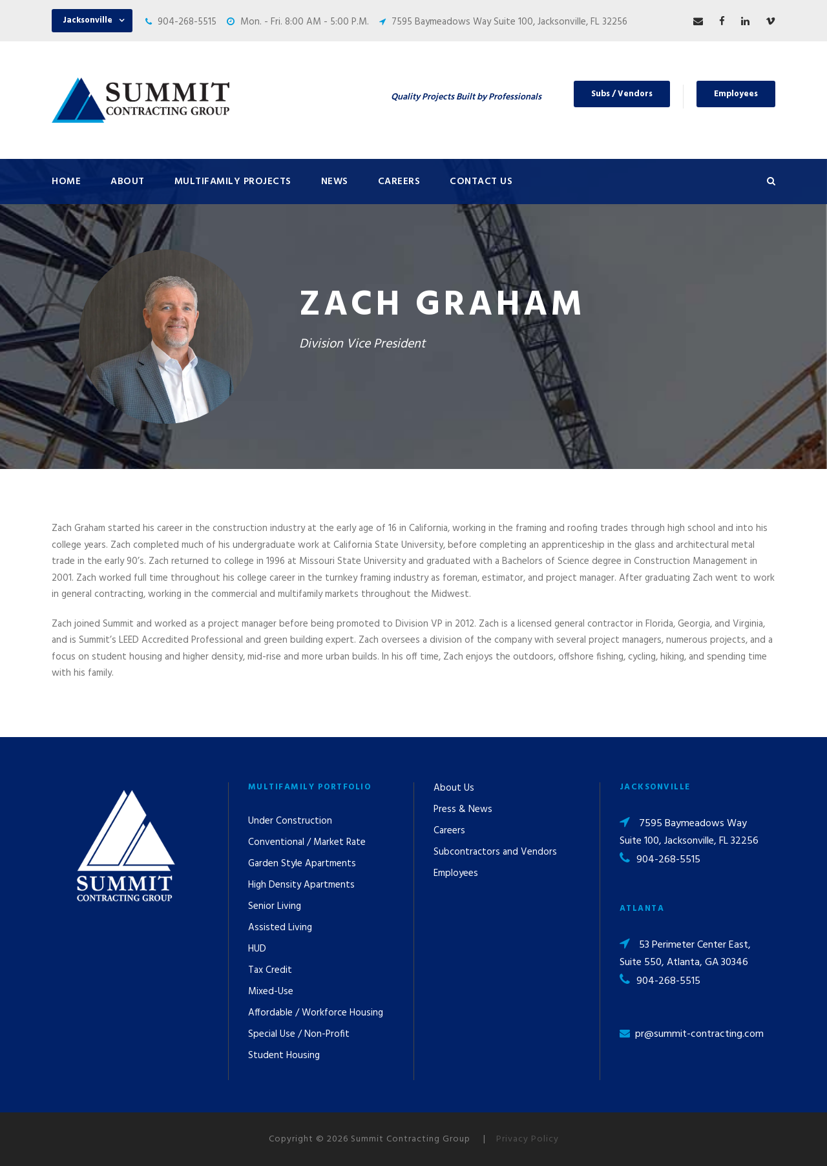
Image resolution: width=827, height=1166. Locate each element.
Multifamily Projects (232, 181)
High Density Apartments (301, 885)
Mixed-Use (270, 991)
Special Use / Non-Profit (299, 1034)
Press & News (463, 809)
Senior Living (274, 906)
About (127, 181)
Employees (736, 94)
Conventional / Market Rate (307, 842)
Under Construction (290, 821)
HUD (257, 949)
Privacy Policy (527, 1139)
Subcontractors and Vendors (495, 852)
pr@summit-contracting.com (699, 1034)
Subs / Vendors (622, 94)
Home (66, 181)
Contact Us (481, 181)
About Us (454, 788)
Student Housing (284, 1055)
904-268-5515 (187, 22)
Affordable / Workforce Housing (315, 1013)
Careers (399, 181)
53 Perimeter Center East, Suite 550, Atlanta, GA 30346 (685, 954)
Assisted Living (280, 927)
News (334, 181)
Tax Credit (270, 970)
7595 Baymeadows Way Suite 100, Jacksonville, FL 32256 (509, 22)
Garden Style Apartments (302, 863)
